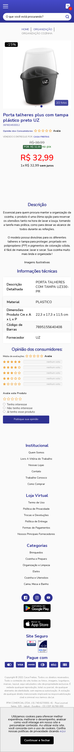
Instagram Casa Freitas (37, 598)
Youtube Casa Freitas (48, 598)
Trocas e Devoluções (36, 515)
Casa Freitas (37, 5)
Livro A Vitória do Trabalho (36, 459)
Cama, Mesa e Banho (36, 584)
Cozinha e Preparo (36, 559)
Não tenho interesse (20, 408)
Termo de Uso (36, 502)
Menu (7, 6)
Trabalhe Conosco (36, 477)
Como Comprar (36, 484)
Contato (36, 471)
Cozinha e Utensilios (36, 578)
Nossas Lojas (36, 465)
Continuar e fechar (37, 740)
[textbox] (37, 17)
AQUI (62, 731)
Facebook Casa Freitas (25, 598)
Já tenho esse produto (21, 412)
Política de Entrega (36, 521)
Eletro (36, 571)
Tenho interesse (17, 404)
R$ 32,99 (39, 165)
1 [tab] (36, 106)
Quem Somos (36, 452)
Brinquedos (36, 552)
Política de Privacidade (36, 509)
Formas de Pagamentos (36, 527)
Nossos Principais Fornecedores (36, 534)
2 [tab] (41, 106)
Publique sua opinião (26, 419)
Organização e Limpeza (36, 565)
